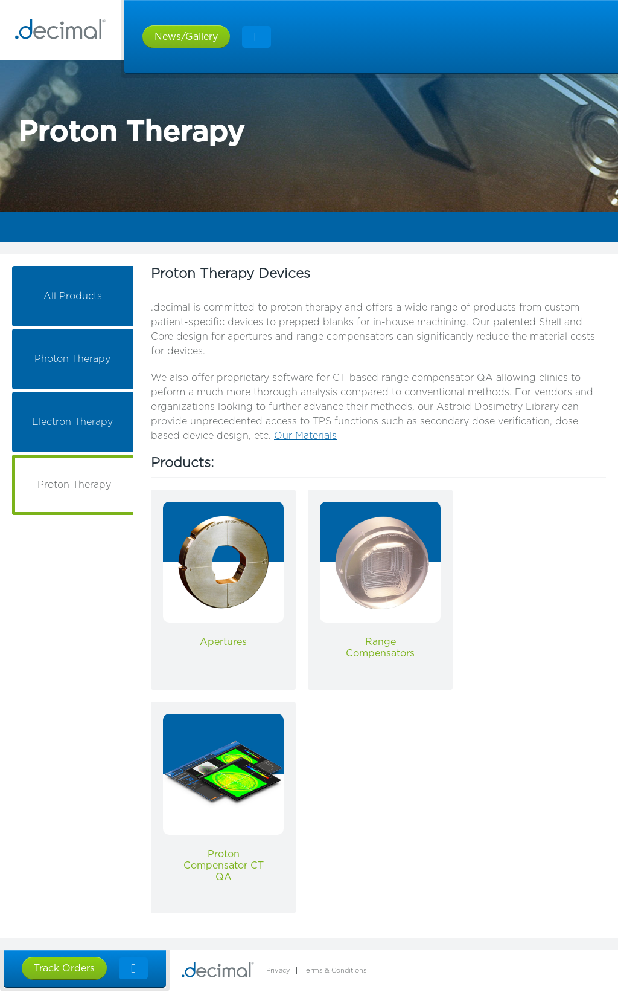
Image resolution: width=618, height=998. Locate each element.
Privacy (278, 970)
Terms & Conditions (335, 970)
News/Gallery (186, 37)
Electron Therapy (72, 422)
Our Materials (305, 436)
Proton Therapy (74, 485)
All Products (72, 296)
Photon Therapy (72, 359)
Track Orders (64, 968)
